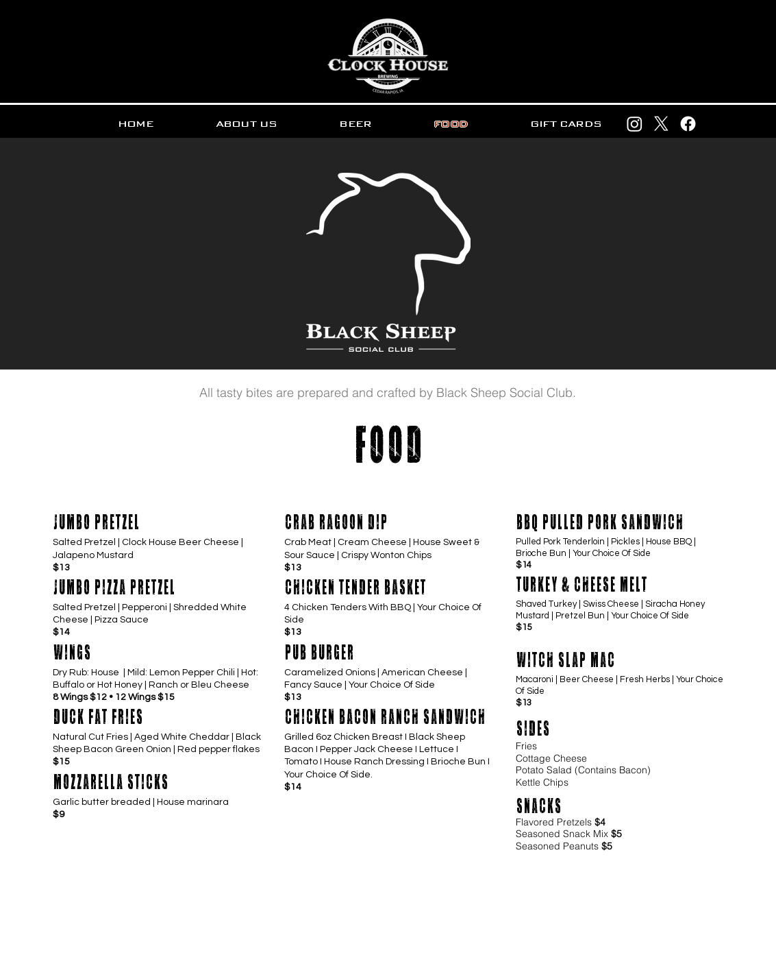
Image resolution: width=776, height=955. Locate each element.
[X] (661, 124)
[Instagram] (634, 124)
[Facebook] (688, 124)
